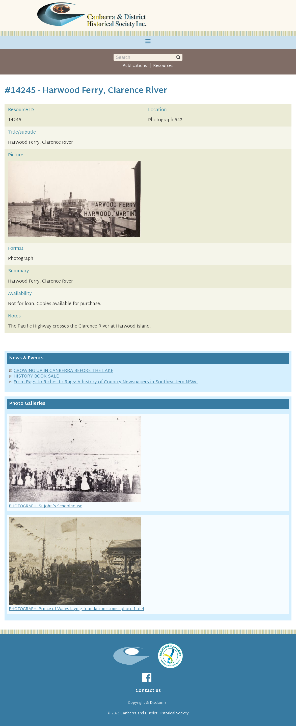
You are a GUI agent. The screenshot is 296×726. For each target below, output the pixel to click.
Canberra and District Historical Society (154, 713)
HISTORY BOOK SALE (36, 376)
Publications (135, 66)
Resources (163, 66)
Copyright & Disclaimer (148, 702)
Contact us (148, 691)
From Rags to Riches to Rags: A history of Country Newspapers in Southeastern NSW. (106, 382)
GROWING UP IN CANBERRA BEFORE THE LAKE (63, 371)
